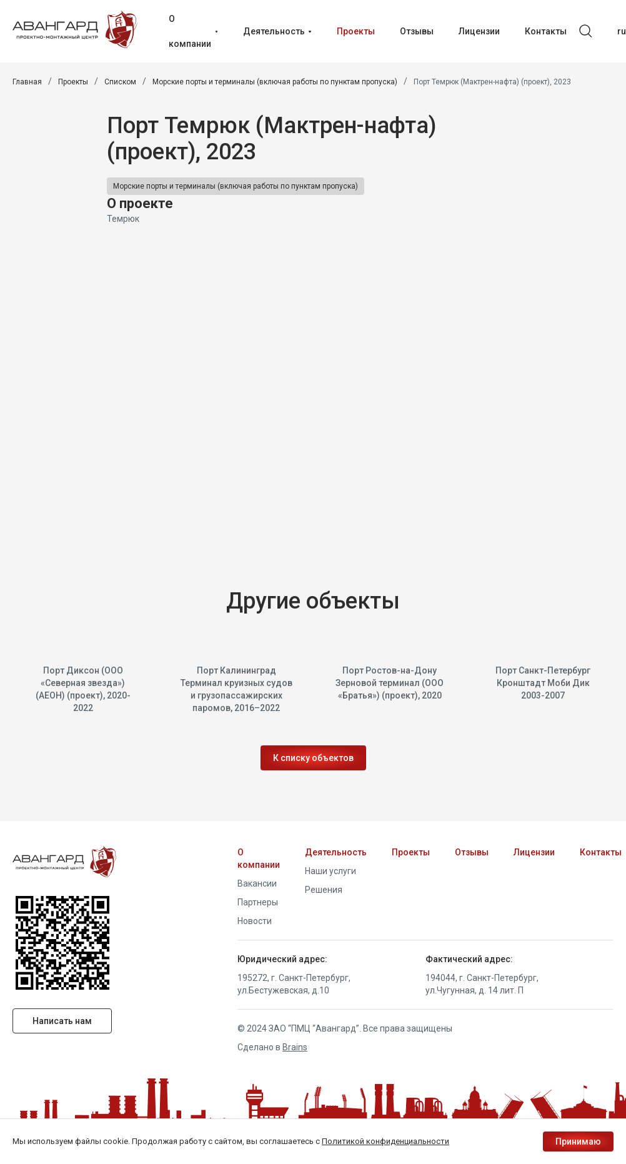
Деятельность (336, 852)
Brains (294, 1047)
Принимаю (578, 1142)
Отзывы (472, 852)
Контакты (601, 852)
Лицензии (534, 852)
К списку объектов (313, 759)
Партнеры (257, 902)
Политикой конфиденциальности (385, 1141)
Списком (120, 81)
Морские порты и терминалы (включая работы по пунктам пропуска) (274, 81)
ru (621, 31)
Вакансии (257, 883)
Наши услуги (330, 871)
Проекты (73, 81)
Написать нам (62, 1021)
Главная (27, 81)
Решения (323, 890)
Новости (254, 921)
